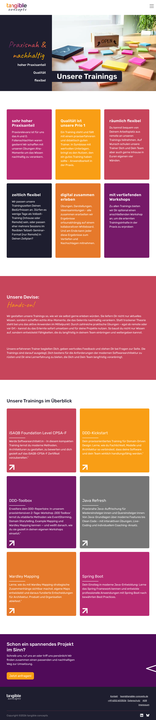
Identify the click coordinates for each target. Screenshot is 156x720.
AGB (145, 700)
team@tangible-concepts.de (134, 696)
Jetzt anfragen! (20, 676)
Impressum (143, 705)
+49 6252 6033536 (117, 700)
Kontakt (114, 696)
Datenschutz (134, 700)
